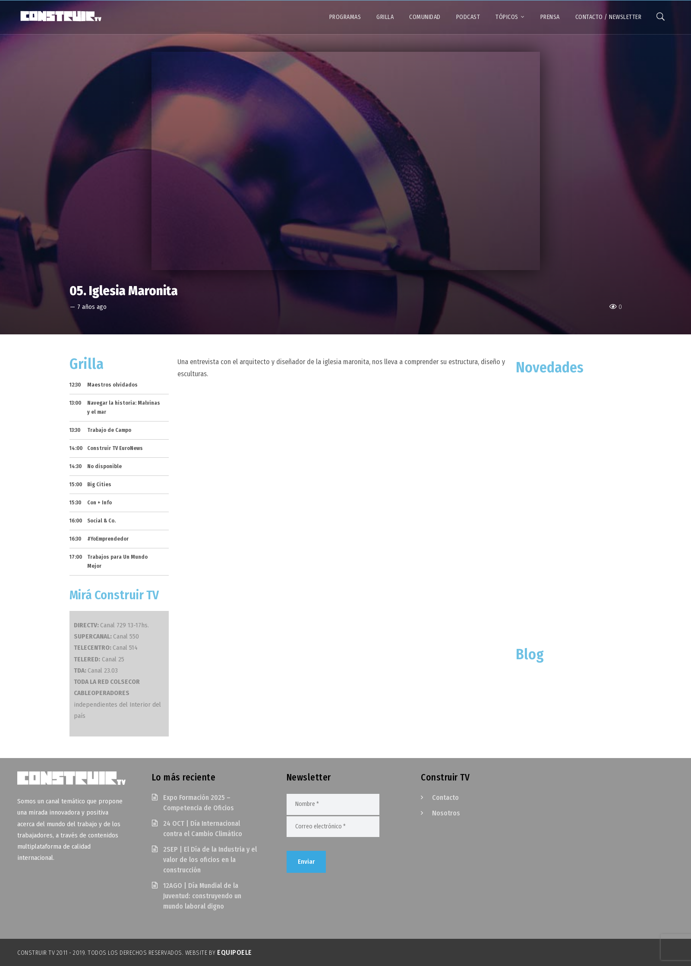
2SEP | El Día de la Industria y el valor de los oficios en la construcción (210, 859)
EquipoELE (234, 952)
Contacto (445, 797)
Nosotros (446, 813)
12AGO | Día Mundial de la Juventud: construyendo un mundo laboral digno (202, 895)
